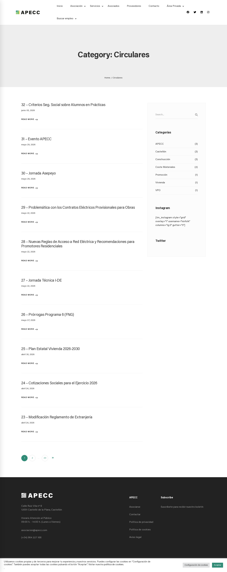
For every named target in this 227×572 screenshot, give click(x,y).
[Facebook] (188, 12)
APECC (176, 144)
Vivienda (176, 183)
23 (45, 458)
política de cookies (113, 564)
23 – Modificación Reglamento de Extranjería (56, 417)
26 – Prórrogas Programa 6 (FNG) (47, 315)
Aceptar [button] (217, 565)
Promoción (176, 175)
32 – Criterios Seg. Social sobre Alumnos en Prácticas (63, 105)
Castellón (176, 152)
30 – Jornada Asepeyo (38, 173)
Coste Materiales (176, 167)
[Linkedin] (202, 12)
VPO (176, 190)
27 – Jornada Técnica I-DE (41, 281)
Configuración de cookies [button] (196, 565)
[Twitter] (195, 12)
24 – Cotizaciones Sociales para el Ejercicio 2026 (59, 383)
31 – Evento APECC (36, 139)
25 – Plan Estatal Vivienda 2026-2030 (50, 349)
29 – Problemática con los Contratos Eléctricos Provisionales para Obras (78, 208)
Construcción (176, 159)
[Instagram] (208, 12)
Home (107, 78)
